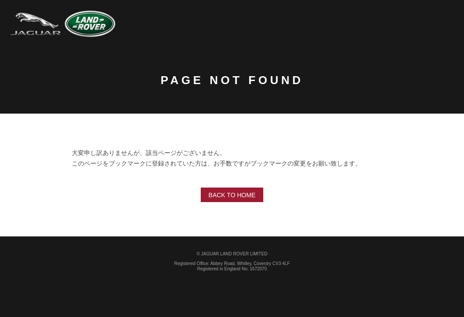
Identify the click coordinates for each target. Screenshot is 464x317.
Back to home (232, 195)
